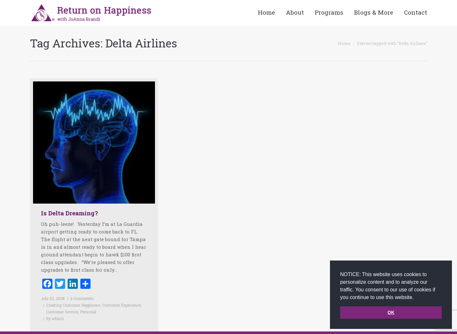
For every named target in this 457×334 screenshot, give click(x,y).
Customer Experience (121, 305)
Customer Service (62, 311)
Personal (88, 311)
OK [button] (390, 312)
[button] (416, 298)
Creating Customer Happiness (73, 305)
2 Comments (82, 298)
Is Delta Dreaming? (69, 213)
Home (344, 43)
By (55, 318)
